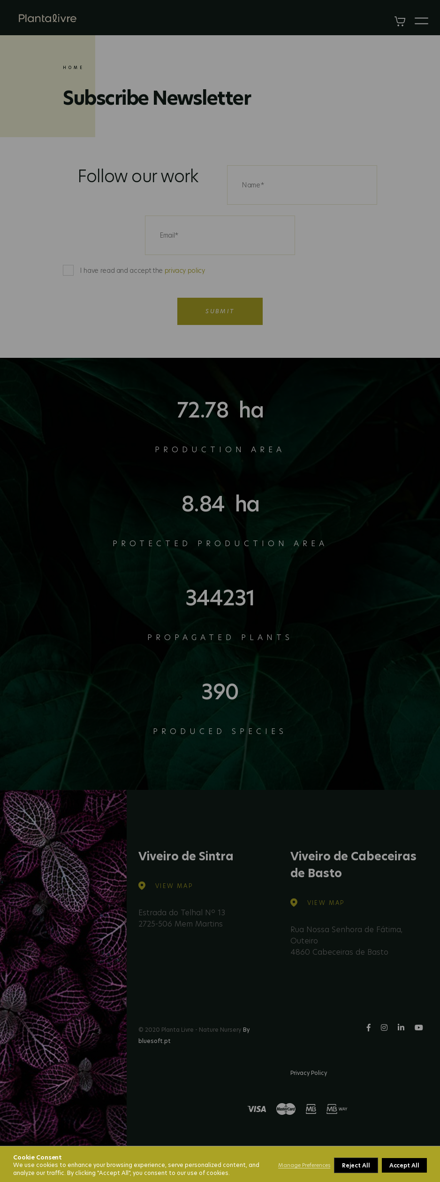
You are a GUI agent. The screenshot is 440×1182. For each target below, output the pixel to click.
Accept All (404, 1165)
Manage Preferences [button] (304, 1165)
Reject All (356, 1165)
